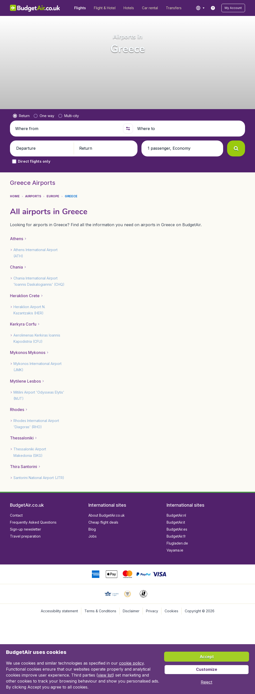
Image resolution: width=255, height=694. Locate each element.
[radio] (21, 116)
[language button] (201, 7)
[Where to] (189, 129)
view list (59, 675)
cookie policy (123, 663)
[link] (214, 7)
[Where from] (67, 129)
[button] (234, 8)
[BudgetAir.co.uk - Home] (35, 8)
